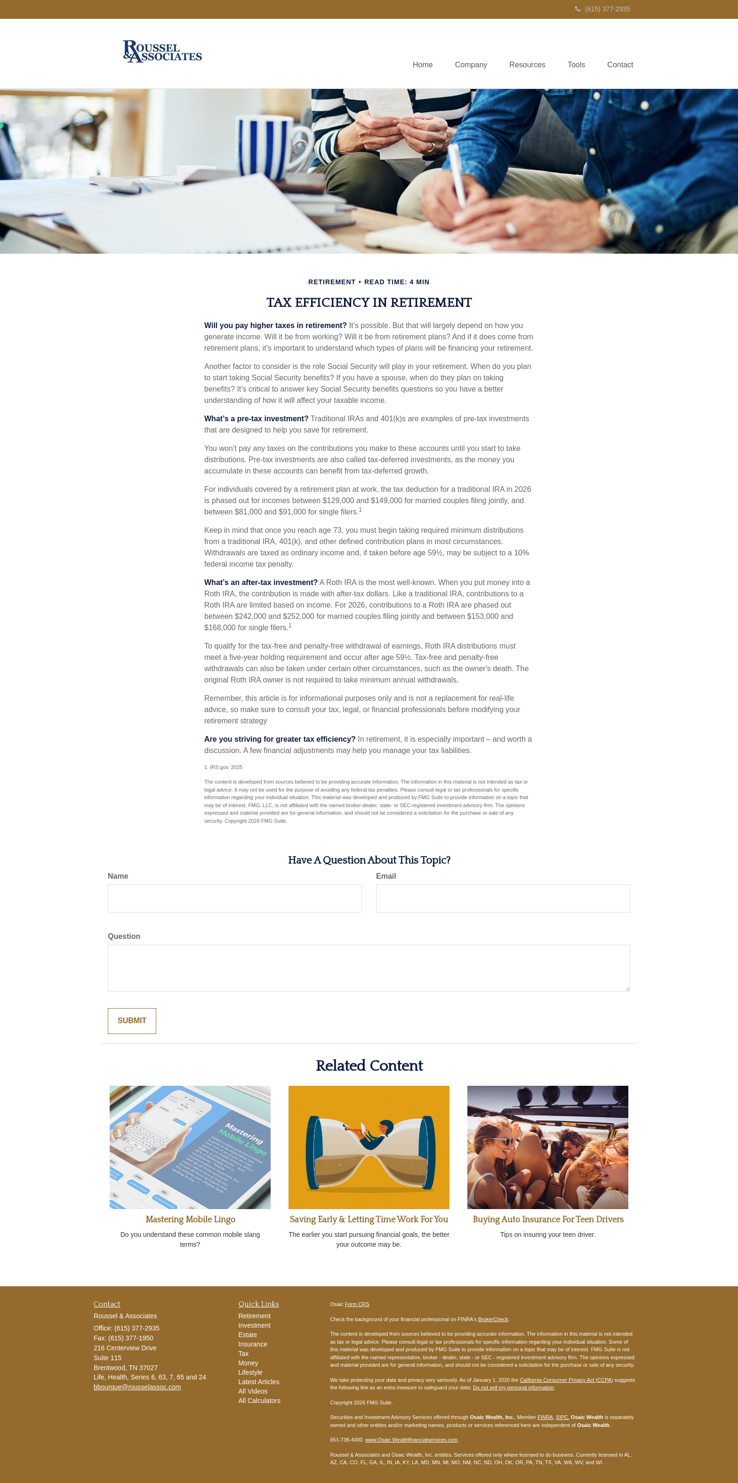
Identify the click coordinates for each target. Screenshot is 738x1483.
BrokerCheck (493, 1319)
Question (124, 936)
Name (118, 876)
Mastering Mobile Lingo (190, 1220)
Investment (255, 1325)
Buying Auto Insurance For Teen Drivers (548, 1220)
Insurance (253, 1344)
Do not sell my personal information (513, 1387)
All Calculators (260, 1400)
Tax (244, 1353)
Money (248, 1363)
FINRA (545, 1417)
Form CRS (357, 1304)
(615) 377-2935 (602, 9)
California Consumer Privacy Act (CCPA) (566, 1380)
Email (386, 876)
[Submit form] (132, 1021)
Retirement (255, 1316)
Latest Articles (259, 1382)
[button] (466, 53)
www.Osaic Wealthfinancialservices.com (411, 1440)
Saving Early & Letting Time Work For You (369, 1220)
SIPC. (563, 1417)
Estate (248, 1335)
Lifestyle (251, 1372)
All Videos (253, 1391)
